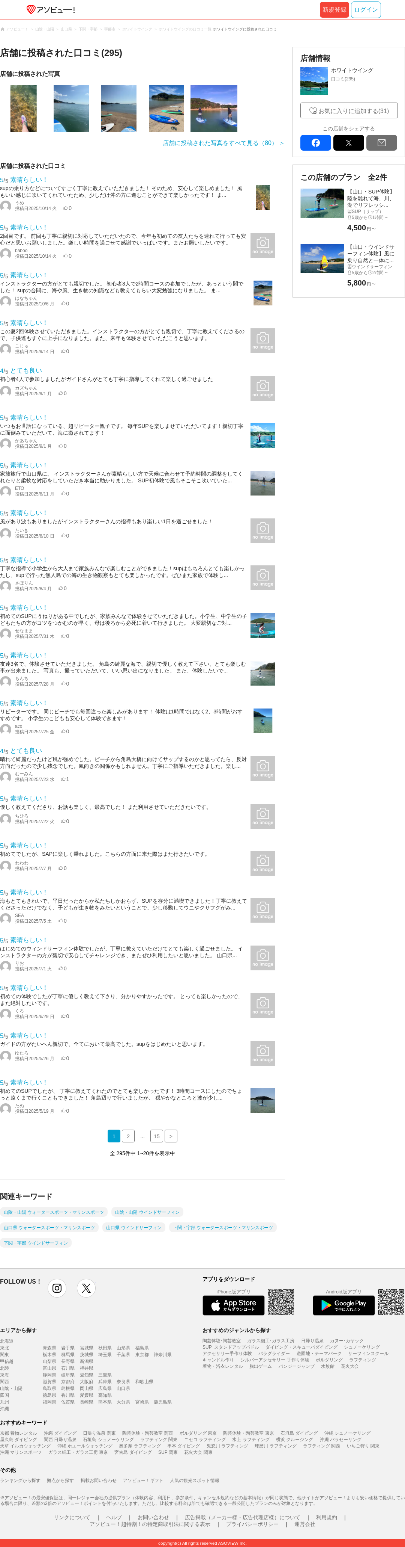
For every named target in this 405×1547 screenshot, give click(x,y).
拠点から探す (60, 1480)
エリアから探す (18, 1330)
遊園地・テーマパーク (319, 1353)
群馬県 (68, 1354)
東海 (4, 1375)
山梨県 (49, 1361)
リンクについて (72, 1517)
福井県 (86, 1368)
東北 (4, 1348)
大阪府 (86, 1381)
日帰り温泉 (312, 1340)
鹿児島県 (163, 1402)
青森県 (49, 1348)
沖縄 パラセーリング (341, 1439)
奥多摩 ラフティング (139, 1446)
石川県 (68, 1368)
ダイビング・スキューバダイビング (302, 1347)
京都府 (68, 1381)
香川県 (68, 1395)
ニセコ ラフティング (205, 1439)
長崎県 (86, 1402)
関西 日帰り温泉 (60, 1439)
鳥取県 (49, 1388)
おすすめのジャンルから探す (236, 1330)
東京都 (142, 1354)
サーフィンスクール (368, 1353)
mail (381, 143)
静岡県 (49, 1375)
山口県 (123, 1388)
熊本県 (105, 1402)
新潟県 (86, 1361)
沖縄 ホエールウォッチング (84, 1446)
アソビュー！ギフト (143, 1480)
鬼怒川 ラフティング (227, 1446)
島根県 (68, 1388)
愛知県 (86, 1375)
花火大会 (350, 1366)
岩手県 (68, 1348)
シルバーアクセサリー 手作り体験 (274, 1360)
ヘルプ (114, 1517)
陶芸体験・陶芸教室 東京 (248, 1433)
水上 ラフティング (250, 1439)
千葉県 (123, 1354)
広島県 (105, 1388)
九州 (4, 1402)
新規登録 (334, 9)
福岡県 (49, 1402)
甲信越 (7, 1361)
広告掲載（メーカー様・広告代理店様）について (242, 1517)
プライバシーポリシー (252, 1524)
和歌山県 (144, 1381)
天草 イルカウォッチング (25, 1446)
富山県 (49, 1368)
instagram (57, 1288)
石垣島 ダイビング (299, 1433)
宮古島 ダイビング (133, 1452)
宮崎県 (142, 1402)
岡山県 (86, 1388)
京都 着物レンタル (18, 1433)
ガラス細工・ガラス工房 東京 (78, 1452)
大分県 (123, 1402)
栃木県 (49, 1354)
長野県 (68, 1361)
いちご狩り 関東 (363, 1446)
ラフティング (362, 1360)
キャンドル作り (218, 1360)
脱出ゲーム (260, 1366)
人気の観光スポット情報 (194, 1480)
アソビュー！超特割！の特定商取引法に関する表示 (150, 1524)
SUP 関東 (168, 1452)
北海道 (7, 1341)
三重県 (105, 1375)
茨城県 (86, 1354)
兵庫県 (105, 1381)
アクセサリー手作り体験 (227, 1353)
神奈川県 (163, 1354)
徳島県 (49, 1395)
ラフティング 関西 (321, 1446)
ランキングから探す (20, 1480)
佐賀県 (68, 1402)
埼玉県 (105, 1354)
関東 (4, 1354)
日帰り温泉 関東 (99, 1433)
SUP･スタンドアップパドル (230, 1347)
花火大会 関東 (198, 1452)
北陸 (4, 1368)
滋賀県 (49, 1381)
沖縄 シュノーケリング (347, 1433)
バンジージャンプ (297, 1366)
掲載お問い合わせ (99, 1480)
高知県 (105, 1395)
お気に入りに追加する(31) (353, 111)
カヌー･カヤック (347, 1340)
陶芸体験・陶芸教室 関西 (147, 1433)
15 (157, 1136)
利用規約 (326, 1517)
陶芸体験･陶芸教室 (221, 1340)
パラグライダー (274, 1353)
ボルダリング (329, 1360)
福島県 (142, 1348)
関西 (4, 1381)
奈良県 (123, 1381)
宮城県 (86, 1348)
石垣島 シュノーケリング (108, 1439)
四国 (4, 1395)
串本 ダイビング (183, 1446)
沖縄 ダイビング (60, 1433)
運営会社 (304, 1524)
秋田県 (105, 1348)
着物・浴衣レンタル (222, 1366)
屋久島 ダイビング (18, 1439)
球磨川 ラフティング (275, 1446)
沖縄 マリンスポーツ (21, 1452)
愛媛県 (86, 1395)
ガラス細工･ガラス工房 (270, 1340)
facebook (315, 143)
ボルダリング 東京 (198, 1433)
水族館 (327, 1366)
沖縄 (4, 1408)
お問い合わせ (153, 1517)
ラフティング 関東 (158, 1439)
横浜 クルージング (294, 1439)
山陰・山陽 (11, 1388)
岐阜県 (68, 1375)
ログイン (366, 9)
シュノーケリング (362, 1347)
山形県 (123, 1348)
